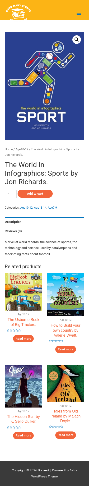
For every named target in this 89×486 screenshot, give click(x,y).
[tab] (44, 221)
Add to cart (35, 193)
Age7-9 (52, 207)
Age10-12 (21, 149)
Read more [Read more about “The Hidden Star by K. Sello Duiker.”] (23, 435)
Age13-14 (40, 207)
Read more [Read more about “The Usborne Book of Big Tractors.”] (23, 338)
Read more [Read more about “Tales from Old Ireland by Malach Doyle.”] (65, 435)
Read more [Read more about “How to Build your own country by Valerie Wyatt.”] (65, 349)
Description (13, 222)
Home (9, 149)
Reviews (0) (13, 231)
